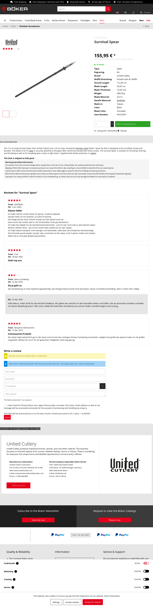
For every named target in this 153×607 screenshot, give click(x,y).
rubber (93, 153)
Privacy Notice (27, 405)
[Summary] (54, 379)
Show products (18, 485)
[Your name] (54, 372)
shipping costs (112, 59)
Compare (99, 131)
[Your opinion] (54, 394)
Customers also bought (10, 428)
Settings (56, 602)
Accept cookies (72, 602)
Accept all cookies (93, 602)
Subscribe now (38, 520)
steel (31, 150)
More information (112, 596)
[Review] (54, 386)
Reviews (15, 142)
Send (7, 417)
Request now (115, 520)
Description (5, 142)
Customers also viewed (30, 428)
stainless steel (82, 148)
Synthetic (121, 100)
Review (122, 131)
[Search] (108, 8)
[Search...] (84, 8)
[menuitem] (85, 9)
